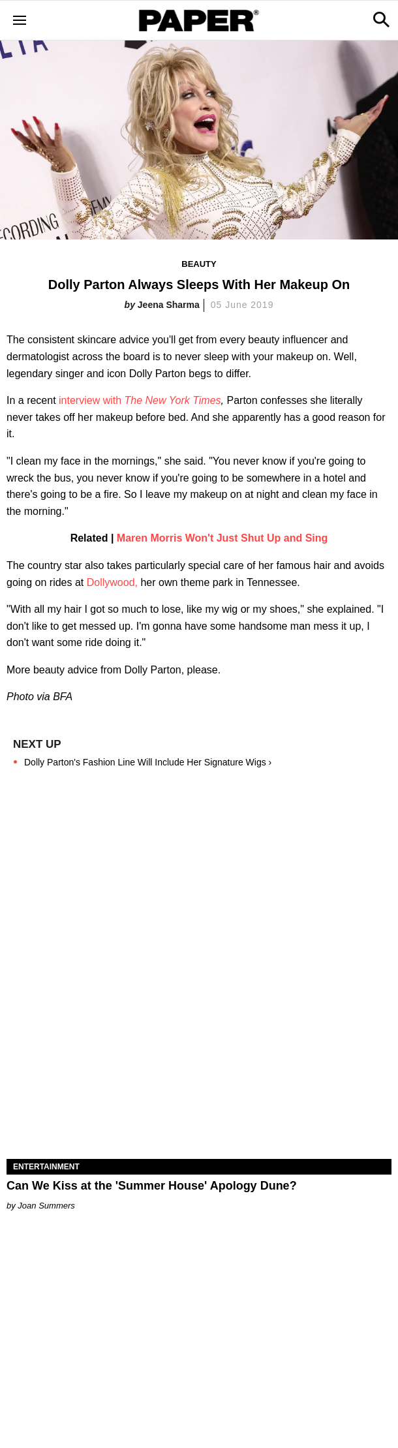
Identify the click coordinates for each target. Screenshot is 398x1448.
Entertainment (46, 1166)
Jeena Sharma (169, 305)
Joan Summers (46, 1205)
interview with (140, 400)
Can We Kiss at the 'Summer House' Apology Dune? (152, 1185)
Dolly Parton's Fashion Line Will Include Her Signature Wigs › (147, 762)
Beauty (198, 264)
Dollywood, (112, 582)
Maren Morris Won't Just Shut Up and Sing (222, 538)
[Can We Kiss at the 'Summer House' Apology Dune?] (199, 1062)
